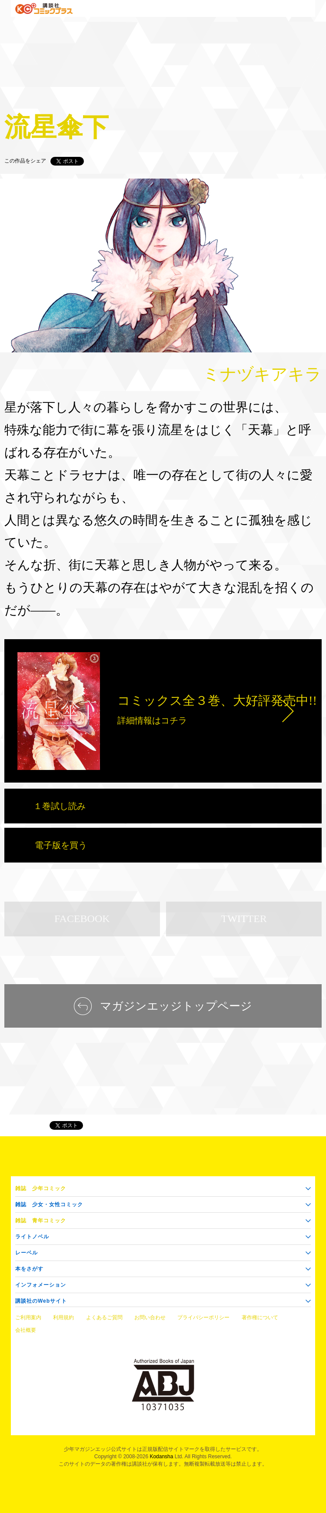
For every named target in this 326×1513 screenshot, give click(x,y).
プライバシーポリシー (203, 1317)
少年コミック (40, 1188)
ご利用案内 (28, 1317)
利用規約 (63, 1317)
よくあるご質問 (104, 1317)
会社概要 (25, 1330)
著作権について (260, 1317)
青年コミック (40, 1221)
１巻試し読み (59, 806)
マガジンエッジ (22, 1125)
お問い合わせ (150, 1317)
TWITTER (244, 918)
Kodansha (161, 1456)
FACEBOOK (82, 918)
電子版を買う (61, 845)
